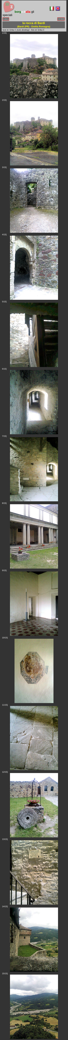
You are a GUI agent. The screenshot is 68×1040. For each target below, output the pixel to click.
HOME (61, 19)
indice (6, 19)
